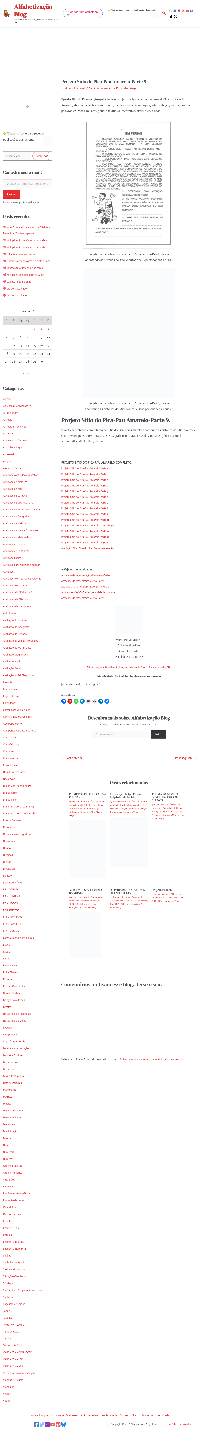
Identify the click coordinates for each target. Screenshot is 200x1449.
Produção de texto (15, 1220)
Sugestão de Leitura (16, 1323)
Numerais (9, 1171)
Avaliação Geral (13, 688)
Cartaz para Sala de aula (18, 729)
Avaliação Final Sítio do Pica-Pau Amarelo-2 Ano (92, 548)
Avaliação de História (16, 653)
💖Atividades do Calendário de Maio (26, 294)
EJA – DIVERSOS (14, 936)
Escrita (7, 964)
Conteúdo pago (13, 764)
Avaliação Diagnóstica (17, 674)
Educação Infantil (14, 902)
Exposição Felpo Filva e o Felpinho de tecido (127, 795)
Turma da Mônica (14, 1365)
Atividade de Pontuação (18, 570)
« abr (25, 393)
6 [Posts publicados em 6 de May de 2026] (20, 356)
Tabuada (8, 1337)
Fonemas (9, 999)
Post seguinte (185, 758)
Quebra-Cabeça (13, 1233)
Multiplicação (11, 1151)
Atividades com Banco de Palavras (25, 598)
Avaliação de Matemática (19, 667)
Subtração (9, 1316)
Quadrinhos (10, 1227)
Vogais (7, 1420)
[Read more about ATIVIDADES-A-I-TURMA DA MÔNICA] (85, 935)
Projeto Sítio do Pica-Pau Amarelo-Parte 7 (88, 502)
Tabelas (8, 1330)
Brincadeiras (11, 708)
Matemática (11, 1109)
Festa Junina (11, 985)
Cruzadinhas (11, 784)
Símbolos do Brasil (15, 1282)
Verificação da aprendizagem (22, 1392)
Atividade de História (16, 543)
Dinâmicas (9, 860)
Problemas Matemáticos (18, 1213)
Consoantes (10, 757)
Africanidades (12, 432)
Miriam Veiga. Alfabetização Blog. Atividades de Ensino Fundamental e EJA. (129, 667)
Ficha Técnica (11, 992)
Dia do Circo (11, 812)
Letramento (10, 1088)
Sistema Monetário (15, 1289)
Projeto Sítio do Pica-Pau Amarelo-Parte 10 (89, 520)
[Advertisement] (100, 55)
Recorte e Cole (12, 1247)
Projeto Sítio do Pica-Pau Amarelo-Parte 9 (88, 514)
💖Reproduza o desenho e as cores (26, 287)
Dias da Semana (13, 840)
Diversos (8, 874)
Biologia (8, 702)
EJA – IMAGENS (13, 943)
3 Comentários (98, 801)
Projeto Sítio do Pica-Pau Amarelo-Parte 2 (88, 474)
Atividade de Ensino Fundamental (25, 529)
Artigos (7, 480)
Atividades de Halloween (19, 626)
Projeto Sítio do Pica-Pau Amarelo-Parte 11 (88, 531)
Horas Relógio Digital (16, 1040)
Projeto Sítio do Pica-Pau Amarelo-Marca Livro (91, 525)
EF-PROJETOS (12, 930)
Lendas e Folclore (14, 1075)
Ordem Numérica (14, 1192)
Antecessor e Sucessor (17, 460)
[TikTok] (171, 16)
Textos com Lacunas (16, 1344)
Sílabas (7, 1275)
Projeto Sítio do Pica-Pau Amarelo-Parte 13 (89, 542)
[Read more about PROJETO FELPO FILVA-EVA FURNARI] (87, 849)
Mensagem (10, 1144)
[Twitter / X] (175, 16)
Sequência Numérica (16, 1268)
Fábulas (8, 971)
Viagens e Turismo (15, 1399)
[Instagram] (179, 10)
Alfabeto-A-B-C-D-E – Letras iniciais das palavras (93, 592)
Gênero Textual (13, 1012)
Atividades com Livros (17, 605)
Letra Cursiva (11, 1081)
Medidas (8, 1123)
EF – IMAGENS (13, 916)
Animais (8, 439)
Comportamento (14, 743)
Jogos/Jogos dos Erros (17, 1061)
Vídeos (7, 1413)
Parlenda (8, 1206)
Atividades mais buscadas (103, 1434)
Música (7, 1157)
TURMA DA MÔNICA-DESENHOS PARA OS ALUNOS (166, 797)
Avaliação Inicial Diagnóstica (21, 695)
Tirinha (7, 1358)
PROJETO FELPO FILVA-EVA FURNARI (87, 795)
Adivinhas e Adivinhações (19, 425)
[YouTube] (187, 10)
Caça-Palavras (12, 715)
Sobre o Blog (134, 1434)
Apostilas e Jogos (14, 467)
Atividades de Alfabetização (21, 612)
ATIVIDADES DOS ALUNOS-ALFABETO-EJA (128, 891)
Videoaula (9, 1406)
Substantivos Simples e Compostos (25, 1309)
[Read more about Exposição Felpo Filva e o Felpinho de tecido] (129, 841)
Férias (7, 978)
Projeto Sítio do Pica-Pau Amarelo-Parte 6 (88, 497)
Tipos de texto (12, 1351)
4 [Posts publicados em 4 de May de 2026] (7, 357)
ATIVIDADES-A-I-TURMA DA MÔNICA (85, 891)
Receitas (8, 1240)
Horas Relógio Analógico (19, 1033)
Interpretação (12, 1054)
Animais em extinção (16, 446)
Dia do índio (11, 819)
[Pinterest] (183, 10)
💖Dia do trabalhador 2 (18, 315)
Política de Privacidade (164, 1434)
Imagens (8, 1047)
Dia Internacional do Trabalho (22, 833)
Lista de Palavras (14, 1102)
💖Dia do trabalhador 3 (18, 308)
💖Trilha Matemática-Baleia (21, 267)
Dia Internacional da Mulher (21, 826)
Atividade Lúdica (13, 577)
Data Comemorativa (16, 791)
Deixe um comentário (103, 88)
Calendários (10, 722)
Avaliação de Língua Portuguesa (24, 660)
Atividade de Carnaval (17, 515)
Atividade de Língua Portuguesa (23, 550)
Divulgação (10, 888)
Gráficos (8, 1026)
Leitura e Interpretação (18, 1068)
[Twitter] (39, 1444)
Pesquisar (42, 156)
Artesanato (10, 474)
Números (9, 1178)
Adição (7, 418)
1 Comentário (139, 801)
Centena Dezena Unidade (19, 736)
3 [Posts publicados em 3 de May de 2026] (48, 348)
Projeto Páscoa (162, 890)
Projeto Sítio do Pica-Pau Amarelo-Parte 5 (88, 491)
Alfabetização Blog (33, 10)
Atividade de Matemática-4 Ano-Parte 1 (87, 581)
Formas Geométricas (16, 1005)
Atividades (9, 591)
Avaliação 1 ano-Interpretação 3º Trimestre (89, 586)
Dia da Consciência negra (19, 805)
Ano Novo (9, 453)
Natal (6, 1164)
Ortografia (10, 1199)
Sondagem (10, 1303)
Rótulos (8, 1254)
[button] (83, 13)
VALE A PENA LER (14, 1379)
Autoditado (10, 632)
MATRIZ (8, 1116)
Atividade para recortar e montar (24, 584)
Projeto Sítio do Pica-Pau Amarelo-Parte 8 (88, 508)
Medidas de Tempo (15, 1130)
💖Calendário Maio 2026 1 (20, 301)
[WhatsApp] (170, 10)
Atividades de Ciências (17, 619)
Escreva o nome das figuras (21, 957)
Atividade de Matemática (19, 556)
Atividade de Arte (14, 508)
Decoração (10, 798)
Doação (8, 895)
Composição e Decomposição (22, 750)
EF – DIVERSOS (13, 909)
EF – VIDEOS (11, 923)
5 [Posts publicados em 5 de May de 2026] (13, 357)
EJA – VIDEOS (12, 950)
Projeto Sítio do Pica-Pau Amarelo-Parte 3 (88, 480)
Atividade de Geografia (18, 536)
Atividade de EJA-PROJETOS (21, 522)
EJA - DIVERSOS (117, 904)
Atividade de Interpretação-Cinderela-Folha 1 (90, 575)
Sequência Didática (15, 1261)
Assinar (11, 195)
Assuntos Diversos (15, 487)
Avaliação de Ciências (17, 639)
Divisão (7, 881)
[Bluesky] (191, 10)
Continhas (9, 771)
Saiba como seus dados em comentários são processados (157, 1059)
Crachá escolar (12, 778)
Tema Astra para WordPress (179, 1443)
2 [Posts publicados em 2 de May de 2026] (41, 348)
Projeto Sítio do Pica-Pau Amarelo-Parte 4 (88, 485)
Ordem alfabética (14, 1185)
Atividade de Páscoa (16, 563)
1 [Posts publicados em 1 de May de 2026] (34, 348)
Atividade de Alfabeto (17, 501)
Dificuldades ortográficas (19, 854)
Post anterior (72, 758)
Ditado (7, 867)
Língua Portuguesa (15, 1095)
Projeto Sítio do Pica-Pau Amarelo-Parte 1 (88, 468)
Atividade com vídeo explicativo (23, 494)
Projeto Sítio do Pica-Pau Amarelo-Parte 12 (89, 537)
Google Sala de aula (16, 1019)
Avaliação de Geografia (18, 646)
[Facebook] (174, 10)
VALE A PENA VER (15, 1385)
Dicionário (9, 847)
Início (23, 1434)
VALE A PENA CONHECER (20, 1372)
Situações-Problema (16, 1296)
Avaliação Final (12, 681)
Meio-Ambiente (13, 1137)
